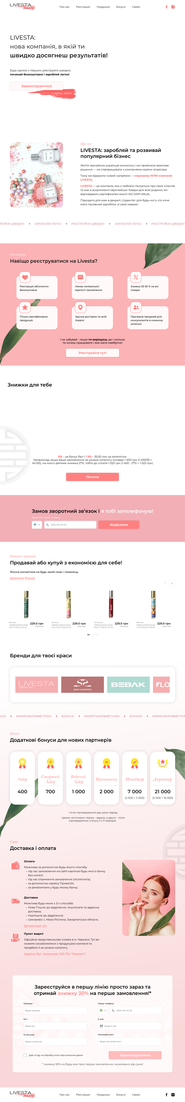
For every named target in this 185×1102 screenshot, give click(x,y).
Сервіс (136, 6)
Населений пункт (106, 1034)
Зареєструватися (36, 86)
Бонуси (120, 6)
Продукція (103, 6)
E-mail (100, 1019)
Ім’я (25, 1019)
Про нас (64, 6)
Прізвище (28, 1003)
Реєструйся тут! (92, 353)
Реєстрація (83, 6)
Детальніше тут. (35, 925)
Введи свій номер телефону (46, 517)
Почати (92, 477)
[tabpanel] (26, 608)
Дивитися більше (22, 578)
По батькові (28, 1035)
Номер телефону (106, 1003)
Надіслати (119, 525)
